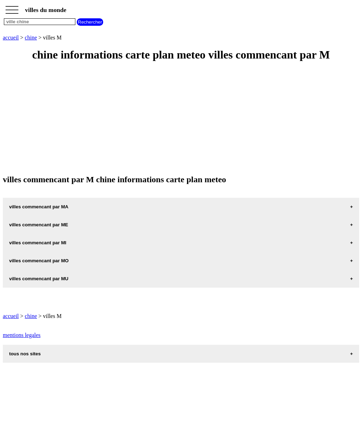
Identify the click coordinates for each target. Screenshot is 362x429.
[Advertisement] (181, 118)
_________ (12, 7)
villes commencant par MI (37, 242)
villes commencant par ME (38, 224)
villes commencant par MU (38, 278)
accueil (11, 38)
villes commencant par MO (39, 260)
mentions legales (21, 335)
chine (31, 38)
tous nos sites (25, 353)
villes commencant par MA (38, 206)
